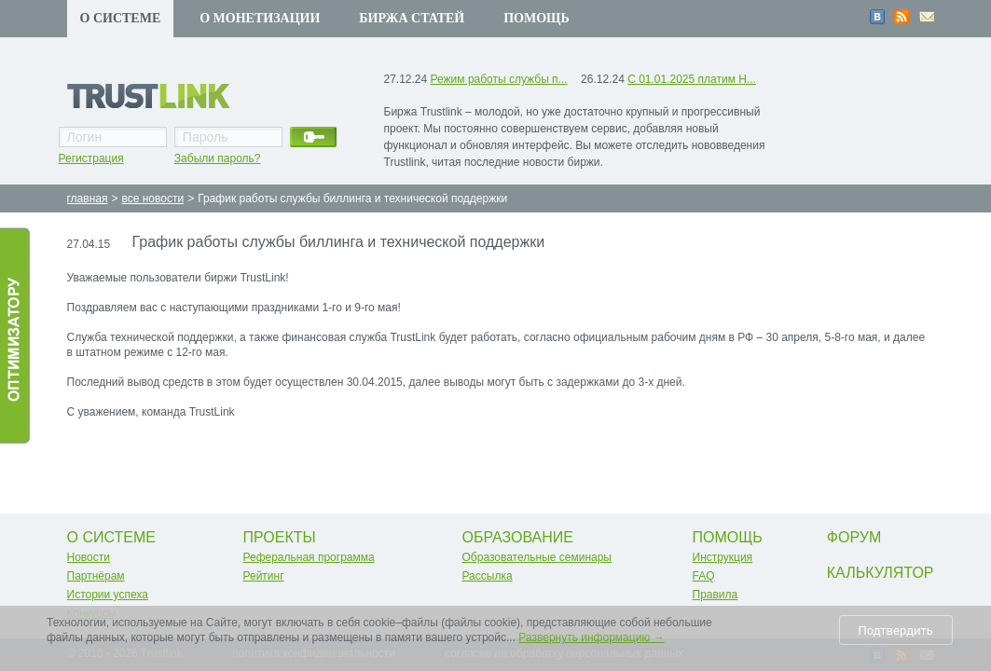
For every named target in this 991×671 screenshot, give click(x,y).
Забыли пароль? (217, 158)
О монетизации (260, 18)
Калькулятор (880, 573)
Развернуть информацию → (591, 637)
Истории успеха (107, 594)
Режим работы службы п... (499, 79)
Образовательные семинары (537, 557)
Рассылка (487, 575)
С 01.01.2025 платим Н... (691, 79)
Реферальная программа (309, 557)
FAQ (704, 575)
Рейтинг (263, 575)
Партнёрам (96, 575)
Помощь (536, 18)
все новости (152, 198)
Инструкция (723, 557)
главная (87, 198)
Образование (518, 537)
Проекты (279, 537)
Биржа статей (411, 18)
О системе (120, 18)
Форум (854, 537)
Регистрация (91, 158)
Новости (88, 557)
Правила (715, 594)
